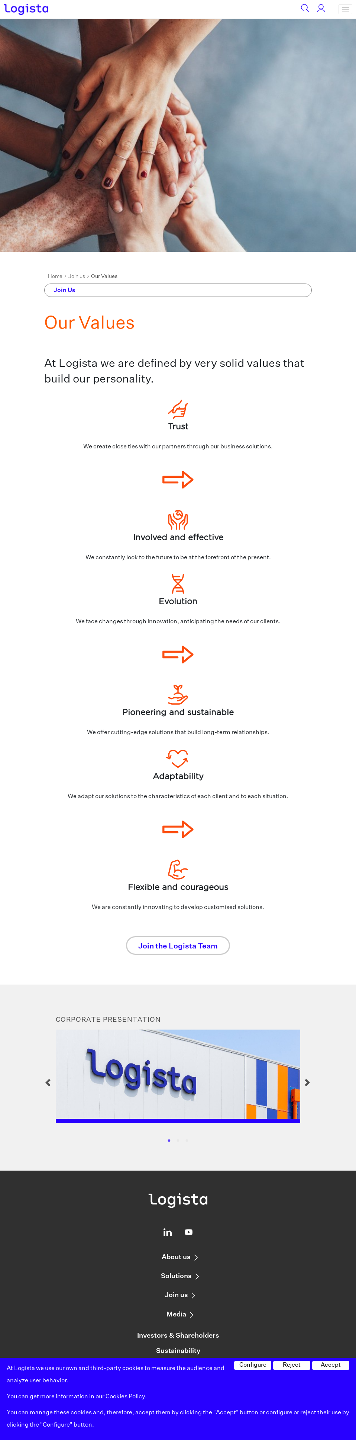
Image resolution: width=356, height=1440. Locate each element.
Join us (76, 276)
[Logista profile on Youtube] (188, 1234)
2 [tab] (178, 1141)
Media (176, 1314)
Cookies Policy (125, 1397)
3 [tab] (187, 1141)
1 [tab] (169, 1141)
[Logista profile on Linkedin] (168, 1234)
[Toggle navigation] (345, 9)
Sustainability (178, 1351)
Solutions (176, 1276)
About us (176, 1257)
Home (55, 276)
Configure (252, 1365)
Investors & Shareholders (178, 1335)
